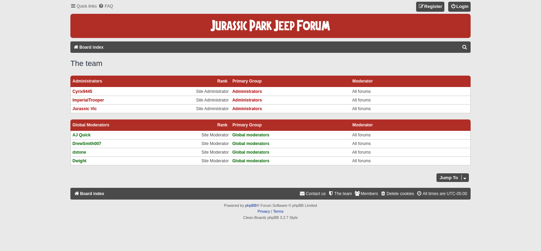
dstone (79, 152)
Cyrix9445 (82, 91)
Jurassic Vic (84, 108)
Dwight (79, 160)
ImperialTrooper (88, 100)
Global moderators (90, 125)
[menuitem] (105, 6)
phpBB (250, 205)
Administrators (87, 81)
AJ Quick (81, 135)
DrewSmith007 (86, 143)
